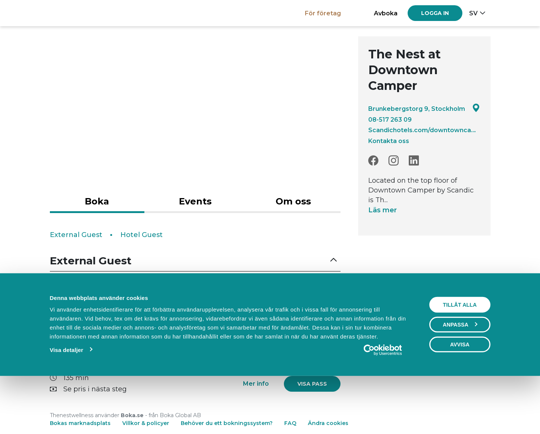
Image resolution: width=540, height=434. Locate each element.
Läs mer (382, 210)
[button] (195, 260)
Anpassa (460, 376)
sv (473, 13)
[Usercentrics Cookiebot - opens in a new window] (383, 401)
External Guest (76, 235)
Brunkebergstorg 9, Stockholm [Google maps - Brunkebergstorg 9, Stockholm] (424, 108)
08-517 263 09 (390, 119)
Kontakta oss (388, 141)
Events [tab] (195, 201)
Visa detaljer (66, 401)
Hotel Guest (141, 235)
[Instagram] (393, 160)
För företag (323, 13)
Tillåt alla (460, 356)
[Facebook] (373, 160)
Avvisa (460, 396)
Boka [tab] (97, 201)
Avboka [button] (386, 13)
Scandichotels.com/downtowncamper (424, 130)
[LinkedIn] (414, 160)
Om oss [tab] (293, 201)
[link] (312, 303)
